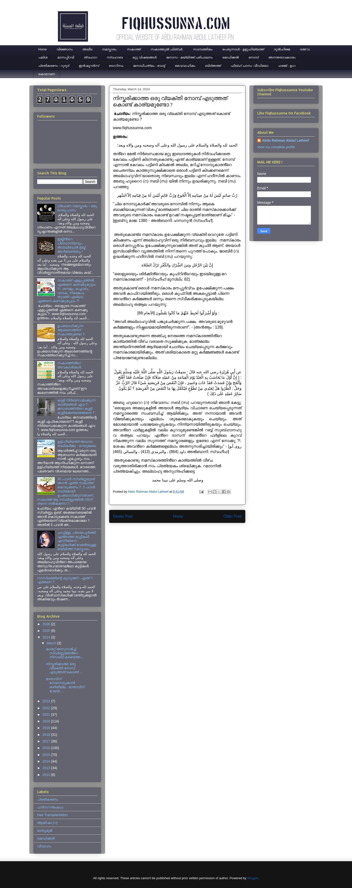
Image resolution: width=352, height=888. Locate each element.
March (51, 643)
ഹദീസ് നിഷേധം (50, 807)
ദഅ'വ (305, 49)
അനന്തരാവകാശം (282, 57)
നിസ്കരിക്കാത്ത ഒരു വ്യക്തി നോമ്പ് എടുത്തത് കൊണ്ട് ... (64, 668)
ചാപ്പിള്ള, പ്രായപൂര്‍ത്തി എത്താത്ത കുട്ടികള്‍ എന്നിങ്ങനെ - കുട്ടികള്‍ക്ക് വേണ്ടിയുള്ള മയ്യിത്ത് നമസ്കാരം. (76, 541)
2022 (47, 708)
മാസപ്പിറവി (65, 57)
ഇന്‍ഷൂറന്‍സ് (89, 66)
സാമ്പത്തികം (203, 49)
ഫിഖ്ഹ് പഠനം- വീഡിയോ (249, 66)
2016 (47, 748)
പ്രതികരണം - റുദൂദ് (53, 66)
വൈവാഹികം (185, 66)
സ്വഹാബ (115, 57)
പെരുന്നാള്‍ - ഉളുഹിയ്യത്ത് (243, 49)
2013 (47, 768)
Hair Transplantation (52, 815)
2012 (47, 775)
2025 (47, 631)
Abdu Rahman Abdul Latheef (285, 140)
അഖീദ (87, 49)
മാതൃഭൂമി (44, 830)
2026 (47, 624)
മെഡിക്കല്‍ (230, 57)
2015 (47, 755)
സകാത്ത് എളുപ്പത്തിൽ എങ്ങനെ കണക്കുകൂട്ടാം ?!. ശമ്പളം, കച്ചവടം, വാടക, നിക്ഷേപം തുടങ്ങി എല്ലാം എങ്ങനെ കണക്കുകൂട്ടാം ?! (66, 290)
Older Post (232, 516)
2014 (47, 761)
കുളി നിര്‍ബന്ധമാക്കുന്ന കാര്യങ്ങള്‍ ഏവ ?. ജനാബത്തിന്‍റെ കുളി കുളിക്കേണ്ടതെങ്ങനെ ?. (76, 406)
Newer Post (123, 516)
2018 (47, 735)
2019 (47, 728)
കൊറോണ (46, 74)
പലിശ (43, 57)
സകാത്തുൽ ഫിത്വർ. (167, 49)
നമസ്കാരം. (109, 49)
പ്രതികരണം (47, 799)
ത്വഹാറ (90, 57)
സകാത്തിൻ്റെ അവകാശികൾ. (69, 365)
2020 (47, 721)
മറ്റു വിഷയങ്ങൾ (144, 57)
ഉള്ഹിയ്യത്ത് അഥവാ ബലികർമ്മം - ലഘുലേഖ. (77, 444)
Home (42, 49)
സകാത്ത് (134, 49)
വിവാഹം (44, 846)
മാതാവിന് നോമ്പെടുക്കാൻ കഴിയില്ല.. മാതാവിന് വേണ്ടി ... (65, 685)
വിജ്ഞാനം (64, 49)
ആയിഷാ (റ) (47, 823)
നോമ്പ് (254, 57)
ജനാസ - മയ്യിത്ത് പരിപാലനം (189, 57)
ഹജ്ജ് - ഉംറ (287, 66)
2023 (47, 701)
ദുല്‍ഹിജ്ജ (282, 49)
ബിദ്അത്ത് (213, 66)
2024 (47, 637)
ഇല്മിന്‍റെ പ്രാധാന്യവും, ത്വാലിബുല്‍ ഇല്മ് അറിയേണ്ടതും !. (71, 245)
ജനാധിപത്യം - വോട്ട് (149, 66)
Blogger (252, 878)
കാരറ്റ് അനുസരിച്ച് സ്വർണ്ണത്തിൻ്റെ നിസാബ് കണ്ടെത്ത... (64, 653)
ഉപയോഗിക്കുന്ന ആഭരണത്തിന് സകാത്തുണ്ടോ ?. (71, 330)
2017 (47, 741)
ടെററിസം (116, 66)
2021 (47, 715)
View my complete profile (276, 147)
